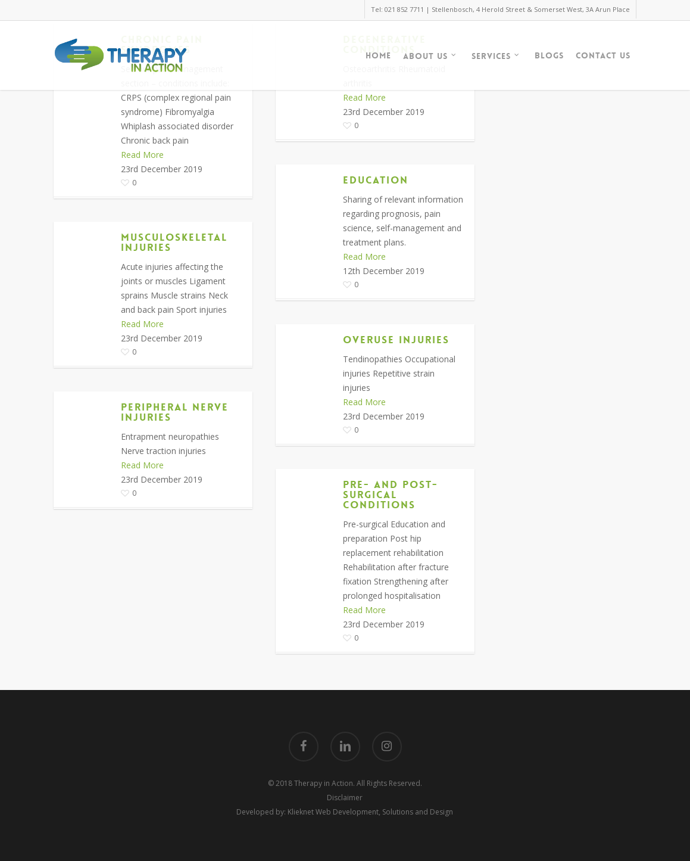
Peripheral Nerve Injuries (175, 412)
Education (375, 180)
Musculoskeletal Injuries (174, 242)
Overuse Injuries (396, 339)
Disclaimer (345, 797)
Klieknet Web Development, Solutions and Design (370, 812)
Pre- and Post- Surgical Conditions (390, 494)
